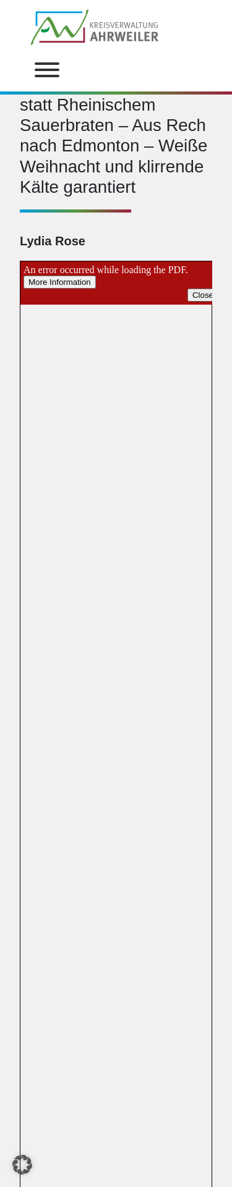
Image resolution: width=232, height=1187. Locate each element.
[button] (22, 1165)
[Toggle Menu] (47, 69)
